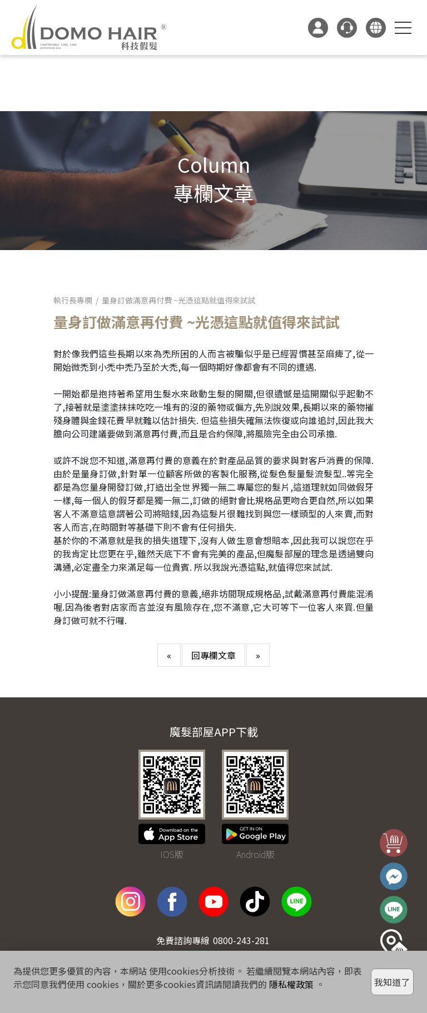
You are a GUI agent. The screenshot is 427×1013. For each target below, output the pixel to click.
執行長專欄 (72, 300)
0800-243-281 (241, 940)
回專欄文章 (213, 655)
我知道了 (392, 982)
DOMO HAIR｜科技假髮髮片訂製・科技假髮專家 (89, 27)
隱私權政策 (291, 984)
